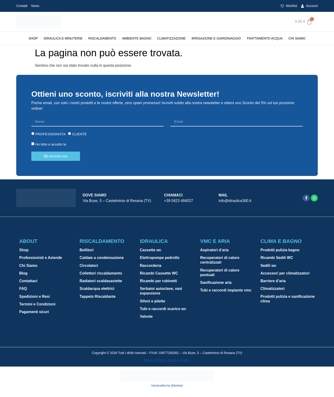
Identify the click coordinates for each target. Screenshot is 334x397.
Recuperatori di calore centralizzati (219, 260)
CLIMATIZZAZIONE (171, 38)
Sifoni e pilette (152, 302)
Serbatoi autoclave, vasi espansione (161, 292)
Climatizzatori (272, 289)
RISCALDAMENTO (102, 38)
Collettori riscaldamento (101, 274)
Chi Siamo (297, 38)
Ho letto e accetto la (62, 144)
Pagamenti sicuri (34, 313)
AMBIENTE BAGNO (136, 38)
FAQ (23, 289)
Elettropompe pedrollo (160, 258)
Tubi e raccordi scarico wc (163, 310)
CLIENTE (79, 134)
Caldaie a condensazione (102, 258)
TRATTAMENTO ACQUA (265, 38)
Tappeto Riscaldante (98, 297)
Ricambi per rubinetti (158, 282)
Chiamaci (173, 195)
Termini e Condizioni (37, 305)
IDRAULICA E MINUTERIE (63, 38)
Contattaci (28, 282)
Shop (33, 38)
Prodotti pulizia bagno (279, 250)
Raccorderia (150, 266)
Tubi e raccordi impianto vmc (225, 291)
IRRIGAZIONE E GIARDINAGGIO (216, 38)
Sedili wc (268, 266)
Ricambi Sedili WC (276, 258)
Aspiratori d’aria (214, 250)
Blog (23, 274)
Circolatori (89, 266)
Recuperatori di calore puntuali (219, 272)
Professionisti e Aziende (40, 258)
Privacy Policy (78, 144)
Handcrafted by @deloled (167, 385)
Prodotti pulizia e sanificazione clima (287, 299)
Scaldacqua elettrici (97, 289)
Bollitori (86, 250)
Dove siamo (94, 195)
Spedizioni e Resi (34, 297)
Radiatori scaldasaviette (101, 282)
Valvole (146, 318)
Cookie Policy (179, 360)
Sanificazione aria (215, 283)
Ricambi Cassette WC (159, 274)
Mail (223, 195)
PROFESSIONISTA (50, 134)
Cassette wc (150, 250)
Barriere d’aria (273, 282)
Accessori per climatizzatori (285, 274)
